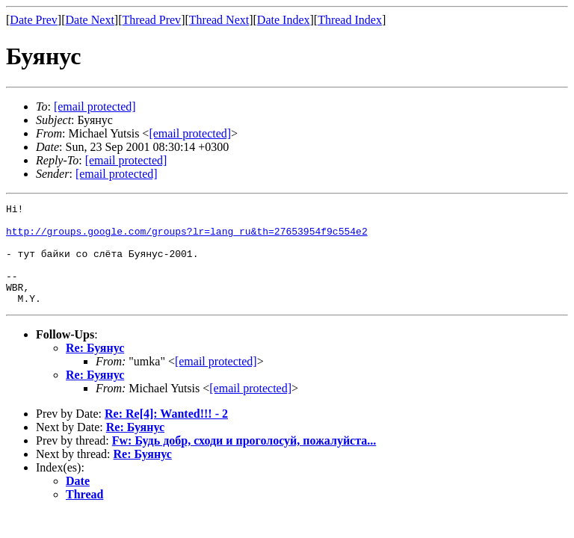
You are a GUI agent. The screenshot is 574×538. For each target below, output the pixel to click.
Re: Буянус (95, 368)
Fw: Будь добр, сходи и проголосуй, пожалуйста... (244, 460)
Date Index (283, 19)
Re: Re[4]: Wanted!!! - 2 (166, 433)
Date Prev (34, 19)
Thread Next (219, 19)
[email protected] (216, 381)
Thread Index (350, 19)
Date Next (90, 19)
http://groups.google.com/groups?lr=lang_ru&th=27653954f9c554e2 (187, 237)
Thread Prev (151, 19)
